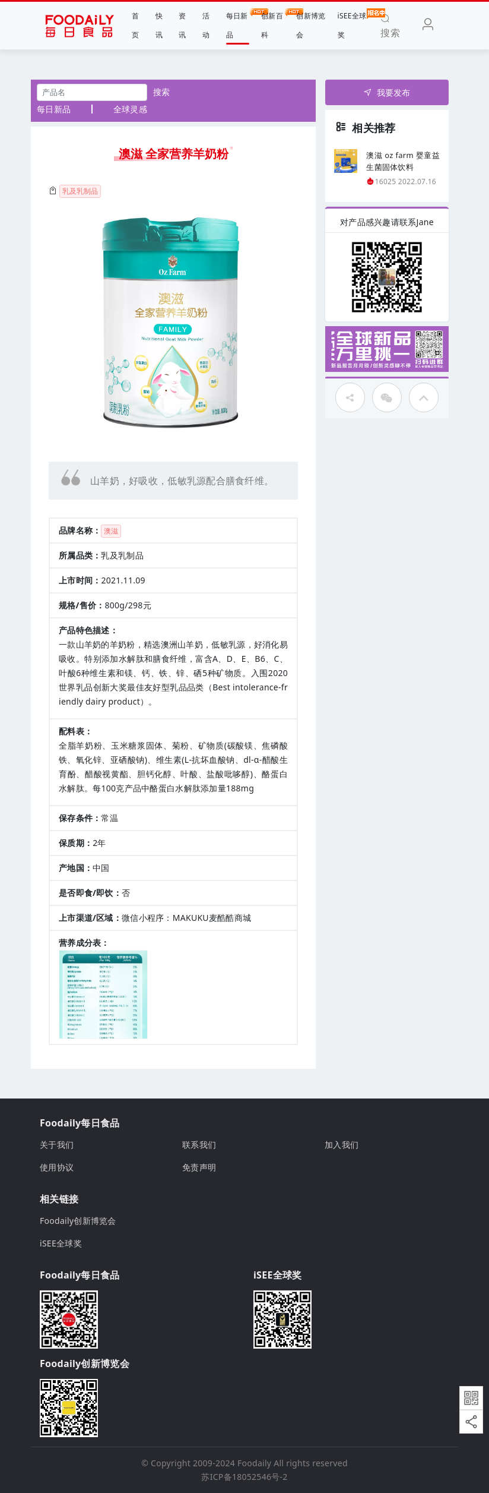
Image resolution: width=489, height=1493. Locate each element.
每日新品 (237, 24)
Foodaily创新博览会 (78, 1220)
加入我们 (341, 1144)
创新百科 (272, 24)
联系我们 (199, 1144)
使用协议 (57, 1167)
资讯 (182, 25)
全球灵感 (130, 109)
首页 (135, 25)
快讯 (159, 25)
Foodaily (254, 1463)
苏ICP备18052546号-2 (244, 1476)
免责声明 (199, 1167)
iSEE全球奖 (352, 24)
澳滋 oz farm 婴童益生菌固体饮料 (403, 161)
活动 (205, 25)
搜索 (161, 91)
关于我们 (57, 1144)
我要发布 (386, 92)
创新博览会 (310, 25)
